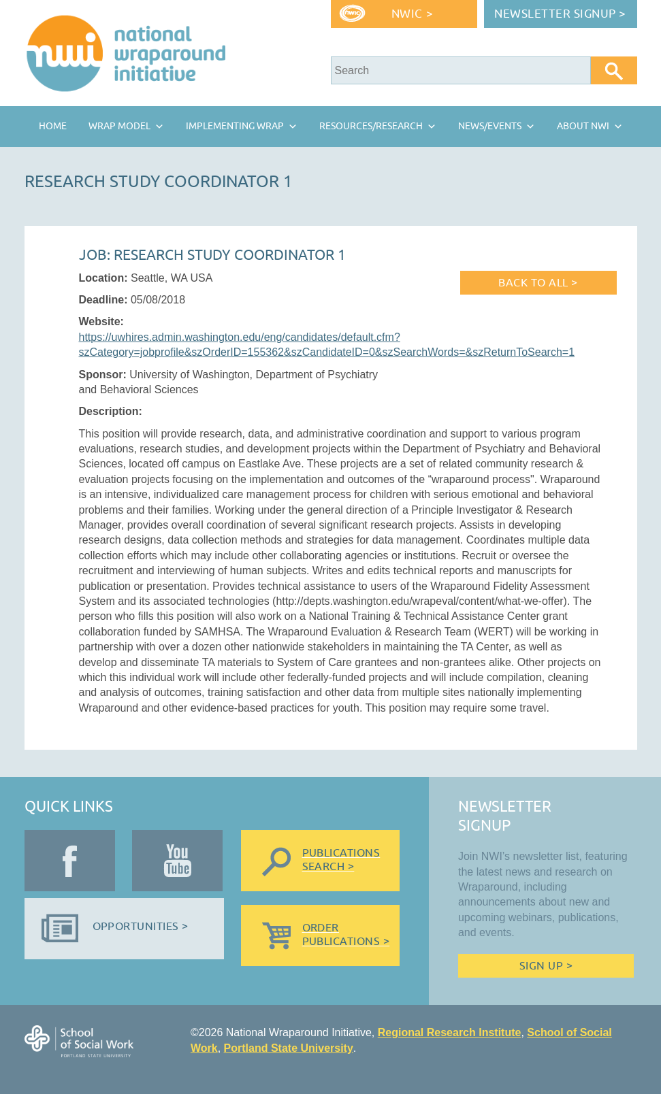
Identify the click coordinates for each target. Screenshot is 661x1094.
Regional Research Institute (449, 1032)
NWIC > (412, 14)
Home (53, 126)
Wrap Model (119, 126)
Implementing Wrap (235, 126)
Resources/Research (371, 126)
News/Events (489, 126)
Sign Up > (546, 966)
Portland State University (288, 1048)
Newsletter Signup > (560, 14)
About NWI (583, 126)
